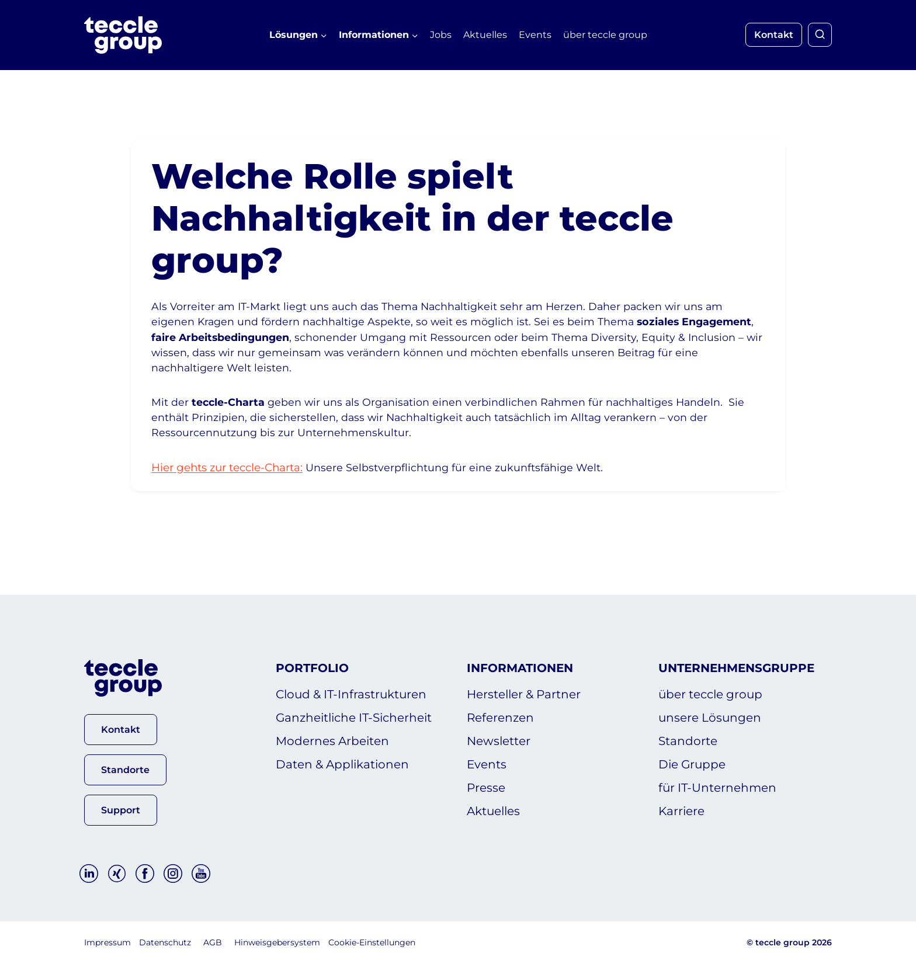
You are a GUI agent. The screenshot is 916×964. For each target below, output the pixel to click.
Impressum (107, 943)
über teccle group (605, 34)
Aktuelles (485, 34)
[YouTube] (201, 874)
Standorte (687, 742)
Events (535, 34)
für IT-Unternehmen (717, 788)
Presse (486, 788)
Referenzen (500, 718)
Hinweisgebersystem (277, 943)
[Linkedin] (89, 874)
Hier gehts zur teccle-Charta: (237, 488)
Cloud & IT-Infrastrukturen (351, 695)
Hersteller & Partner (524, 695)
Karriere (681, 812)
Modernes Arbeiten (332, 742)
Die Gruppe (692, 765)
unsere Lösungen (709, 718)
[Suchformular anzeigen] (820, 35)
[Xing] (117, 874)
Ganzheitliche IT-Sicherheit (354, 718)
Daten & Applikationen (342, 765)
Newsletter (498, 742)
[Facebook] (145, 874)
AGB (212, 943)
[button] (120, 729)
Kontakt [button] (773, 34)
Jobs (441, 34)
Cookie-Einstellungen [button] (371, 943)
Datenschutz (165, 943)
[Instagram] (173, 874)
